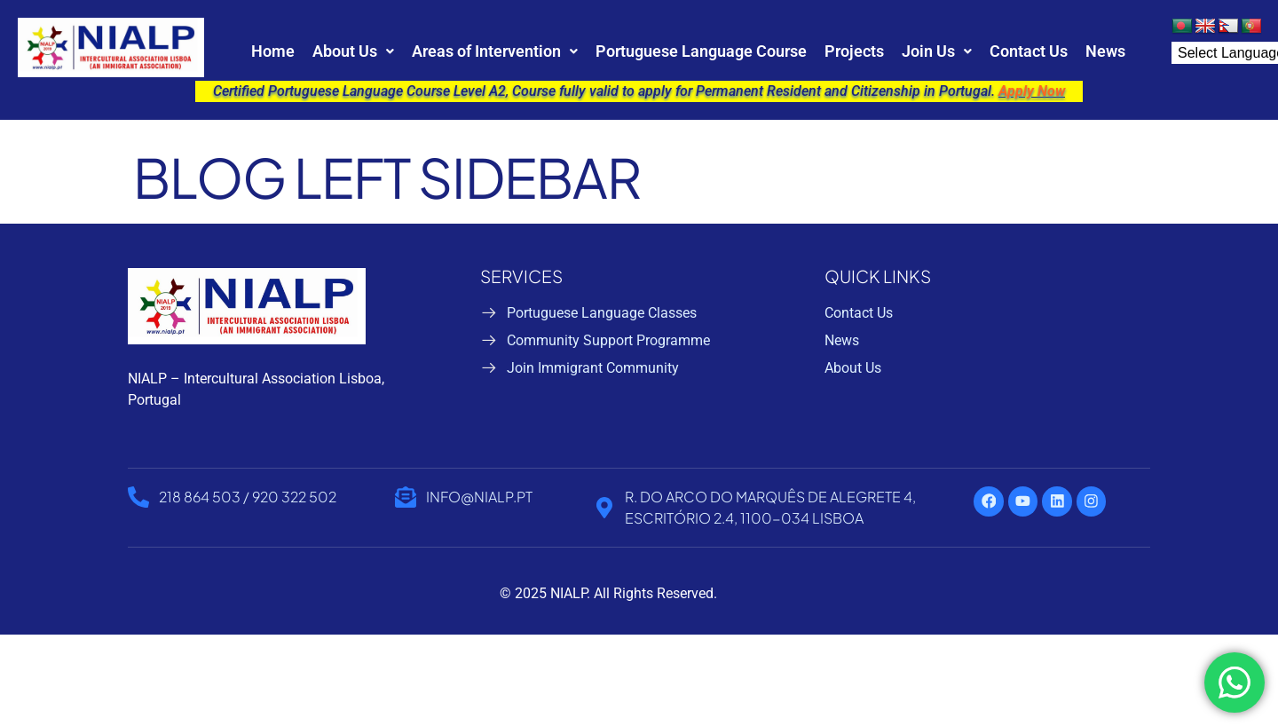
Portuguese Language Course (701, 51)
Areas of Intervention (495, 51)
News (1105, 51)
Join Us (937, 51)
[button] (353, 51)
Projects (854, 51)
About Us (353, 51)
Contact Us (1029, 51)
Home (273, 51)
